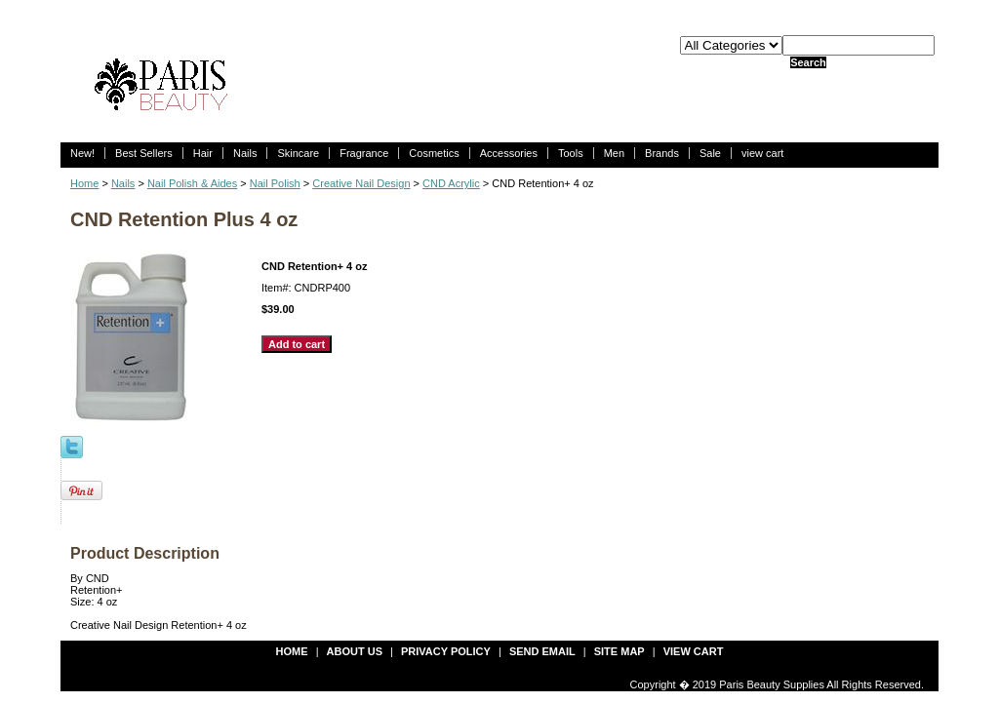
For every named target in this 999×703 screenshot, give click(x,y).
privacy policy (446, 651)
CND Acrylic (451, 183)
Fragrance (364, 153)
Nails (245, 153)
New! (82, 153)
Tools (570, 153)
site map (619, 651)
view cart (762, 153)
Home (84, 183)
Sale (710, 153)
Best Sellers (144, 153)
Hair (203, 153)
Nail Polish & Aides (192, 183)
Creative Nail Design (361, 183)
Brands (662, 153)
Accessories (509, 153)
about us (354, 651)
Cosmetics (434, 153)
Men (614, 153)
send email (542, 651)
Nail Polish (275, 183)
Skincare (298, 153)
